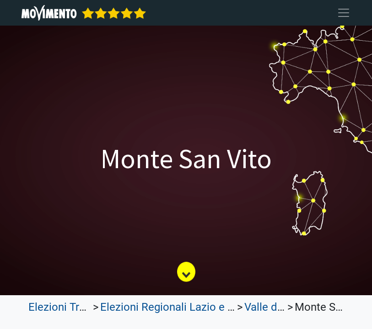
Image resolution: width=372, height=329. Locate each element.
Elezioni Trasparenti (76, 307)
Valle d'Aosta (275, 307)
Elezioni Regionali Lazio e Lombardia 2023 (203, 307)
